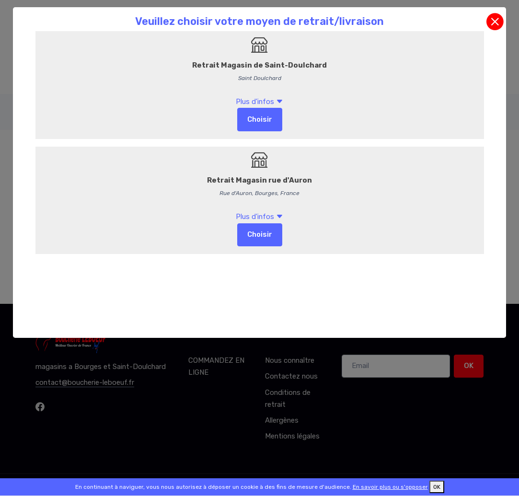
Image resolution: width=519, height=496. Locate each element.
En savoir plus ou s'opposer (390, 487)
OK (436, 487)
